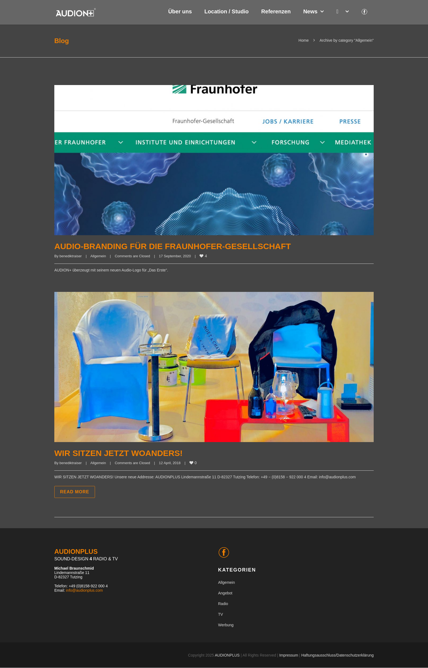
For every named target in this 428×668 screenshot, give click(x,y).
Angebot (225, 593)
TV (220, 614)
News (310, 11)
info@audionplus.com (84, 590)
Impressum (288, 655)
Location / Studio (226, 11)
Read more (74, 491)
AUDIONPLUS (227, 655)
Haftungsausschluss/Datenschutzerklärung (337, 655)
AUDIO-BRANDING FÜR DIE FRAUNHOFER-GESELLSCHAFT (172, 246)
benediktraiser (71, 256)
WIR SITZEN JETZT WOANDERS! (118, 453)
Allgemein (98, 256)
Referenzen (276, 11)
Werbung (226, 625)
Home (304, 40)
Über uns (180, 11)
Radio (223, 603)
